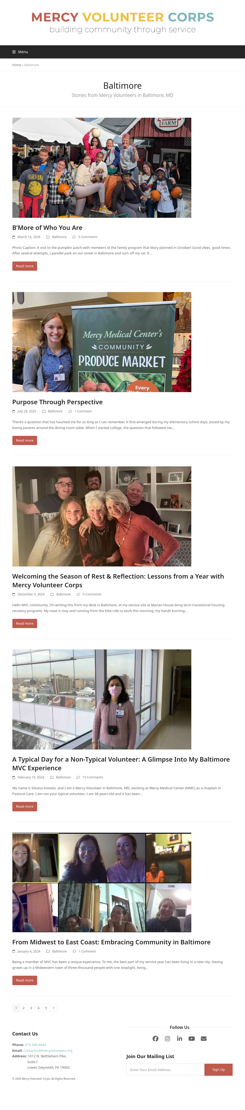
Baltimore (59, 237)
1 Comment (83, 411)
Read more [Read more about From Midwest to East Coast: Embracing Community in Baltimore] (25, 980)
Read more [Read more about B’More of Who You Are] (25, 266)
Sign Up (218, 1069)
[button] (20, 51)
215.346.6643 (35, 1044)
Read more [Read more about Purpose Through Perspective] (25, 440)
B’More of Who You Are (47, 227)
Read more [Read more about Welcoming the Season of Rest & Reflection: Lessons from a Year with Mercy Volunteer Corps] (25, 623)
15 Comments (92, 777)
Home (16, 65)
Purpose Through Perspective (57, 401)
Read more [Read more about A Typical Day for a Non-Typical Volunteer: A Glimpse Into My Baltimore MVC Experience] (25, 806)
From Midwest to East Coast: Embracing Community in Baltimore (111, 942)
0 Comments (87, 237)
